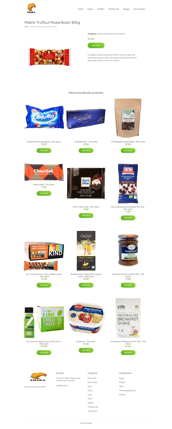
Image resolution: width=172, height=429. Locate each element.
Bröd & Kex (114, 10)
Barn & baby (92, 384)
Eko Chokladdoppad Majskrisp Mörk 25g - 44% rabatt (128, 210)
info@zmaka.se (62, 387)
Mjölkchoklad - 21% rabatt (43, 186)
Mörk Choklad (119, 36)
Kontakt (122, 384)
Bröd (90, 388)
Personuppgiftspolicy (127, 392)
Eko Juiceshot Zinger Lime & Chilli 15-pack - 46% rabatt (43, 344)
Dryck (90, 10)
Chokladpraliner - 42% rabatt (86, 144)
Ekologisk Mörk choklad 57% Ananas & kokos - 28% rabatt (86, 277)
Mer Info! (96, 47)
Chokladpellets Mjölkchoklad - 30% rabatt (128, 144)
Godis (80, 10)
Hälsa (90, 401)
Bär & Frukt (92, 380)
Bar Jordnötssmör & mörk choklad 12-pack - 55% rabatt (44, 277)
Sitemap (122, 397)
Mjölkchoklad (108, 36)
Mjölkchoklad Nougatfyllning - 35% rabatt (44, 144)
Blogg (126, 10)
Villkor (121, 388)
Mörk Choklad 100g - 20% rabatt (86, 209)
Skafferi (100, 10)
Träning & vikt (93, 409)
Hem (26, 28)
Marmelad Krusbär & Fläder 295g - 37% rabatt (128, 277)
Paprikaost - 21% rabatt (86, 343)
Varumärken (139, 10)
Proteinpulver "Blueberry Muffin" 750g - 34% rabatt (128, 344)
